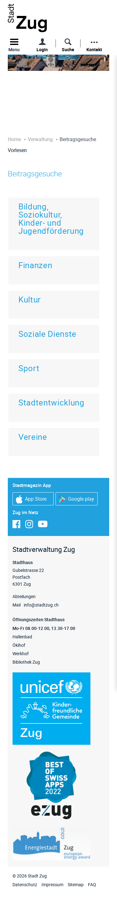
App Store (31, 499)
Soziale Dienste (47, 333)
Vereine (32, 436)
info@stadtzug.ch (41, 605)
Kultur (29, 299)
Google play (76, 499)
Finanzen (35, 265)
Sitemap (76, 884)
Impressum (52, 884)
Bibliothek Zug (26, 662)
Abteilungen (24, 596)
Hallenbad (22, 637)
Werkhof (20, 653)
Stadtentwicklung (51, 402)
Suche (68, 49)
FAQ (92, 884)
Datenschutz (24, 884)
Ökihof (18, 645)
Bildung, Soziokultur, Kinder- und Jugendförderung (51, 218)
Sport (28, 368)
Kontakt (94, 49)
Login (42, 49)
